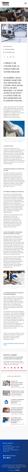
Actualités (7, 46)
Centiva (17, 470)
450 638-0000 (9, 448)
